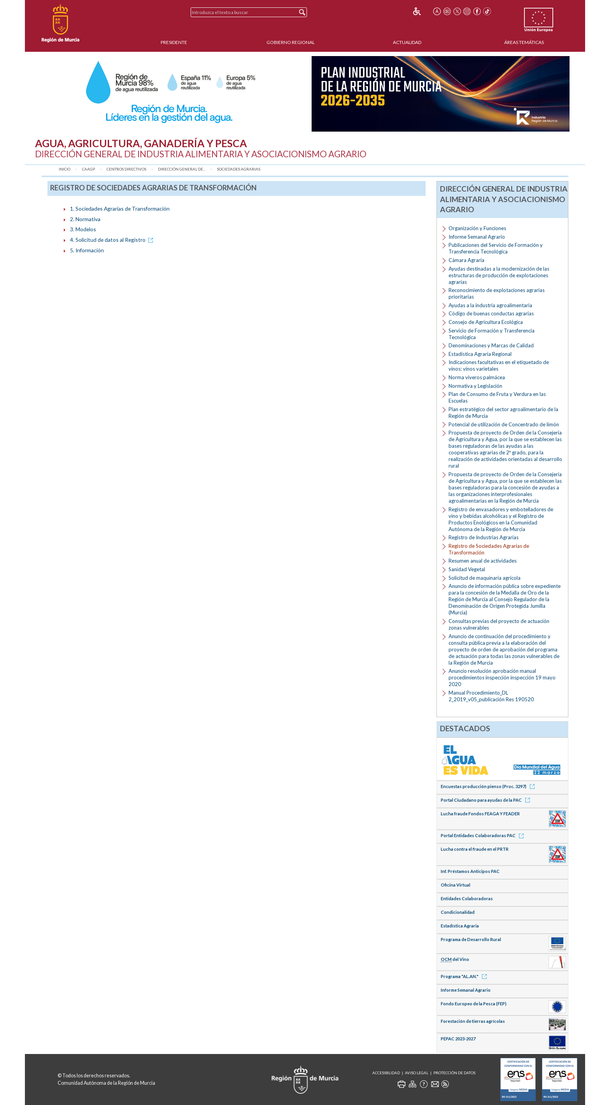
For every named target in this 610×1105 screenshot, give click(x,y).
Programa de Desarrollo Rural (471, 939)
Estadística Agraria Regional (480, 354)
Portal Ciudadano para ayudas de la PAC (487, 799)
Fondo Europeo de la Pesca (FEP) (474, 1003)
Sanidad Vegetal (467, 569)
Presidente (174, 42)
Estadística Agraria (460, 925)
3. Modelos (83, 229)
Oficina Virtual (455, 884)
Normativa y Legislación (475, 386)
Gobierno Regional (290, 42)
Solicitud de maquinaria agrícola (485, 578)
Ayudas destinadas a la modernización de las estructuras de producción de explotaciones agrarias (499, 275)
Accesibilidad (386, 1073)
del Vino (455, 959)
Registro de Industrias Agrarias (484, 537)
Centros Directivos (126, 169)
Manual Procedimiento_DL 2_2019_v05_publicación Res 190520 (491, 696)
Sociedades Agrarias (238, 169)
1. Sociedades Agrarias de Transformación (120, 208)
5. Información (87, 250)
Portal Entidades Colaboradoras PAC (483, 835)
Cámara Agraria (466, 260)
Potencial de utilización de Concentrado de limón (504, 424)
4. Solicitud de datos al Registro (113, 239)
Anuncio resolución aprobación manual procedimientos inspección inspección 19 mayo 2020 (502, 677)
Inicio (64, 169)
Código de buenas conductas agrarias (491, 313)
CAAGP (88, 169)
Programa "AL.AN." (465, 976)
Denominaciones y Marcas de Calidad (491, 345)
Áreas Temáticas (524, 42)
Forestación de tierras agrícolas (473, 1021)
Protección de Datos (454, 1073)
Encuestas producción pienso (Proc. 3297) (489, 786)
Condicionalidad (458, 912)
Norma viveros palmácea (477, 377)
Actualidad (407, 42)
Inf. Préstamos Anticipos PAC (470, 871)
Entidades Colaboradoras (467, 898)
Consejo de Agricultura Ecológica (486, 322)
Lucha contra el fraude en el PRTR (474, 849)
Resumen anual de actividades (483, 561)
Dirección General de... (181, 169)
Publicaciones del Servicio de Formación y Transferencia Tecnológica (496, 248)
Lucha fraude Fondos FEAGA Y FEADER (480, 813)
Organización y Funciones (477, 228)
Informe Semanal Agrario (477, 237)
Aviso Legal (416, 1073)
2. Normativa (85, 219)
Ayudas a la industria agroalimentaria (490, 305)
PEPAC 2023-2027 (458, 1038)
